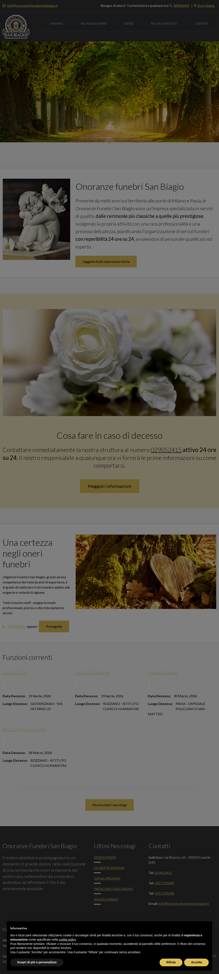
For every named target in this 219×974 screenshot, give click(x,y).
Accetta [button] (196, 962)
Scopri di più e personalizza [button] (36, 962)
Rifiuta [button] (171, 962)
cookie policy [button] (67, 939)
